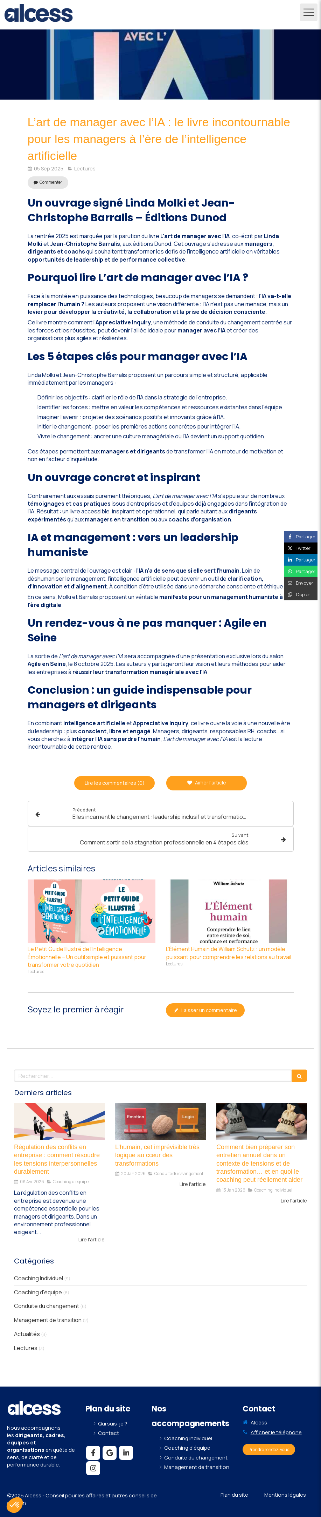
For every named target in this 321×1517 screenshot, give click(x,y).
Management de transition (48, 1320)
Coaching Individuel (38, 1278)
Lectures (25, 1348)
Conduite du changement (46, 1306)
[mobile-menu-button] (308, 12)
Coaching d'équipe (38, 1292)
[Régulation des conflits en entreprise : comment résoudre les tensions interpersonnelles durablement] (59, 1121)
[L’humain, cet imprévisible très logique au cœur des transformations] (160, 1121)
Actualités (27, 1334)
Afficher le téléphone (276, 1432)
